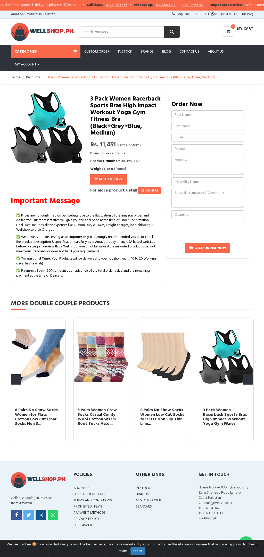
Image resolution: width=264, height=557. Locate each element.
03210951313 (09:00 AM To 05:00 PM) (222, 14)
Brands (147, 52)
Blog (166, 52)
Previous (16, 379)
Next (248, 379)
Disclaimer (82, 525)
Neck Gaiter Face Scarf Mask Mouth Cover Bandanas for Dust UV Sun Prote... (37, 417)
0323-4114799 (131, 5)
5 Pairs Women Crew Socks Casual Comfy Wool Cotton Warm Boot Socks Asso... (222, 417)
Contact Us (189, 52)
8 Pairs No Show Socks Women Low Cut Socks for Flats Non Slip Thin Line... (99, 417)
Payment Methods (89, 513)
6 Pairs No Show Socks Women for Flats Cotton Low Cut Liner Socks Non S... (161, 417)
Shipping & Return (89, 494)
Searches (144, 507)
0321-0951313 (208, 5)
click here (150, 190)
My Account (27, 65)
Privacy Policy (86, 519)
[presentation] (210, 232)
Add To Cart (108, 179)
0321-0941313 (181, 5)
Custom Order (97, 52)
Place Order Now (207, 248)
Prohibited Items (87, 507)
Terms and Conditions (92, 500)
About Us (216, 52)
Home (15, 77)
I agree (138, 551)
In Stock (125, 52)
